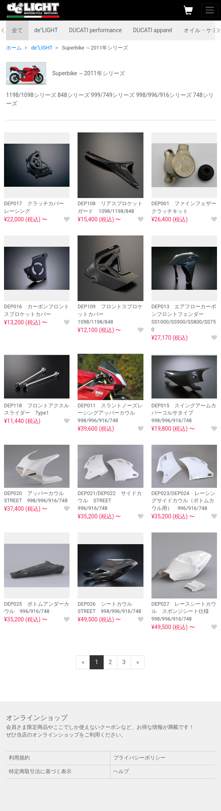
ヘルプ (121, 771)
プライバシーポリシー (139, 758)
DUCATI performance (95, 30)
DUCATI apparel (152, 30)
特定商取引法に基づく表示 (40, 771)
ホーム (14, 48)
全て (17, 30)
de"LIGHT (46, 30)
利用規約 (19, 758)
